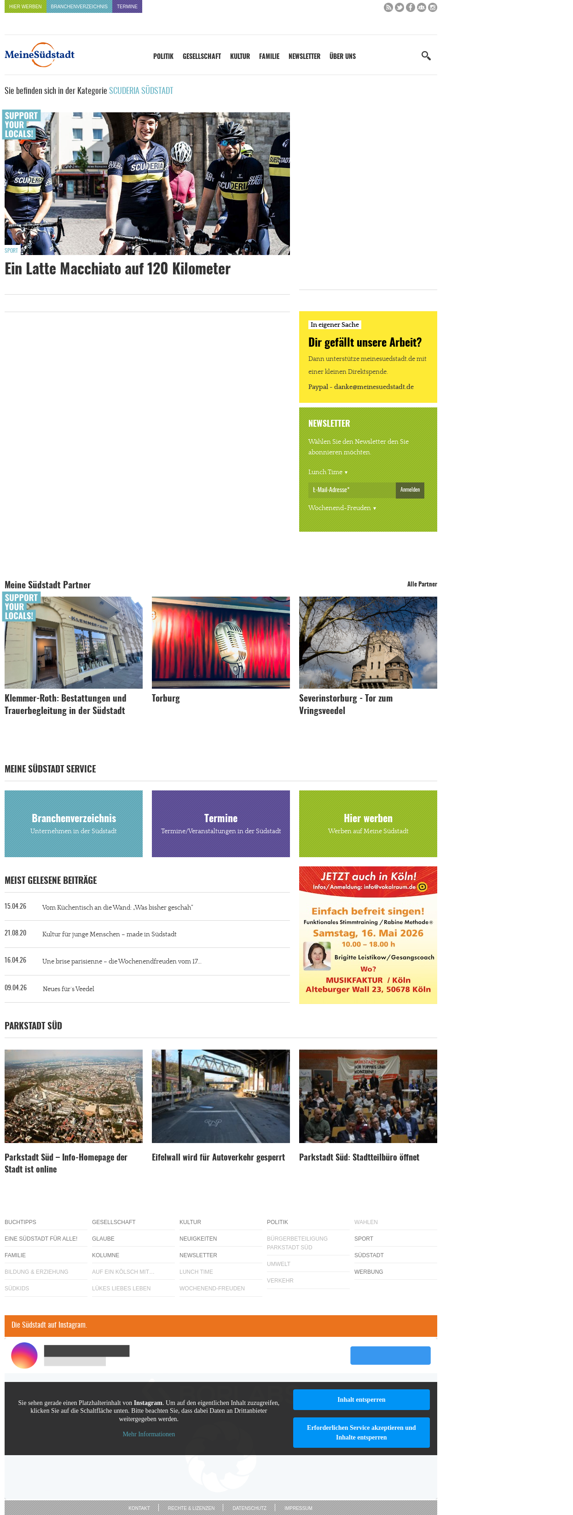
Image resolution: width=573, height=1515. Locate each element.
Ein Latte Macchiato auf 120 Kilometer (118, 269)
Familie (269, 57)
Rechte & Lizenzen (191, 1508)
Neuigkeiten (198, 1239)
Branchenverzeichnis (79, 6)
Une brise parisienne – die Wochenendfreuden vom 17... (122, 961)
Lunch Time (325, 472)
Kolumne (105, 1255)
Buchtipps (20, 1222)
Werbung (368, 1272)
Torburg (166, 699)
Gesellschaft (202, 57)
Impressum (298, 1508)
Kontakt (139, 1508)
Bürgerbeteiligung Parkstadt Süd (297, 1243)
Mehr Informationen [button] (148, 1434)
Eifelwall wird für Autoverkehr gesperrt (218, 1158)
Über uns (343, 57)
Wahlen (366, 1222)
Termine (127, 6)
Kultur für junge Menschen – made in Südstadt (109, 934)
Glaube (103, 1239)
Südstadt (369, 1255)
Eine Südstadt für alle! (41, 1239)
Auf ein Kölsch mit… (123, 1272)
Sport (11, 251)
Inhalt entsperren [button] (361, 1399)
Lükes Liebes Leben (121, 1288)
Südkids (17, 1288)
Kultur (240, 57)
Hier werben (25, 6)
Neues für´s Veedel (68, 989)
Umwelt (278, 1264)
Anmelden (410, 490)
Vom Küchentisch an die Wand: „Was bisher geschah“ (117, 907)
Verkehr (280, 1280)
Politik (163, 57)
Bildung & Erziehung (37, 1272)
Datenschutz (249, 1508)
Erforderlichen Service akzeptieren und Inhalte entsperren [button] (361, 1432)
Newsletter (304, 57)
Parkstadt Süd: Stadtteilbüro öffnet (359, 1158)
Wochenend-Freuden (339, 508)
